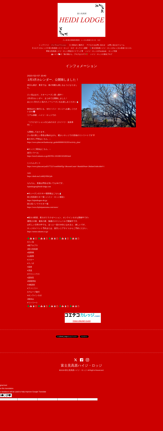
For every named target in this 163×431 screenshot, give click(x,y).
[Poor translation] (8, 395)
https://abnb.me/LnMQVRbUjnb (39, 176)
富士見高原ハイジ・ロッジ (81, 365)
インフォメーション (58, 45)
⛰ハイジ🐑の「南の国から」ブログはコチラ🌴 (69, 54)
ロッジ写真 (113, 51)
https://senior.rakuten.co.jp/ (37, 232)
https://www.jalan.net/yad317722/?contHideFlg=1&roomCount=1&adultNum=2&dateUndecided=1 (65, 166)
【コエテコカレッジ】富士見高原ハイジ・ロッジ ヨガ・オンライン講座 (59, 48)
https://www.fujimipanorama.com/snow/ (42, 207)
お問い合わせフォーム (116, 45)
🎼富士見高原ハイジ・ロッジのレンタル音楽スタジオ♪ (111, 48)
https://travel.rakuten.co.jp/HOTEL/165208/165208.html (49, 156)
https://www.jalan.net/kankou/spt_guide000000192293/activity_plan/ (53, 142)
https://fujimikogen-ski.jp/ (37, 200)
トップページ (44, 45)
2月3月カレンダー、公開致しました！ (53, 79)
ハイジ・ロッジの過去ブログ (101, 54)
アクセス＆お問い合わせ (96, 45)
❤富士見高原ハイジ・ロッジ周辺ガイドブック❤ (64, 51)
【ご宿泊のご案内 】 (76, 45)
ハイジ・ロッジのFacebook (95, 51)
